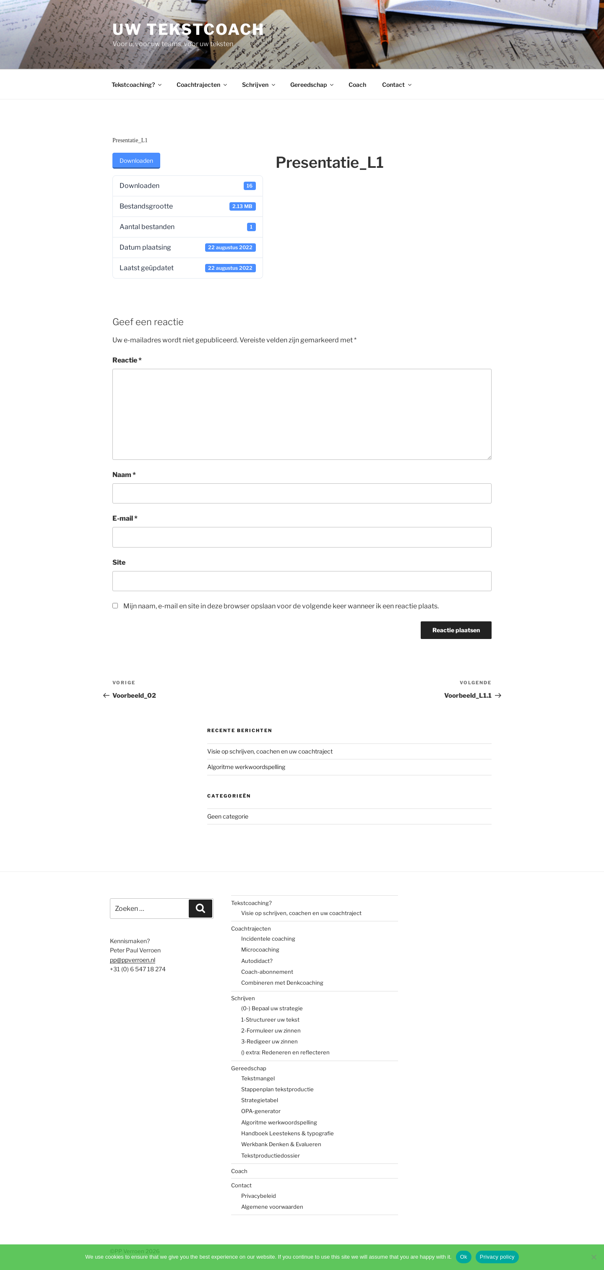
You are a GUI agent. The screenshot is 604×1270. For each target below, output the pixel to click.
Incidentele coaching (268, 938)
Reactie (127, 360)
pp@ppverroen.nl (132, 959)
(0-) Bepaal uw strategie (272, 1008)
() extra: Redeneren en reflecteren (285, 1052)
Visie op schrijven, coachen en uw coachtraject (270, 751)
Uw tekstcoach (188, 29)
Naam (124, 475)
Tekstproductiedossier (270, 1155)
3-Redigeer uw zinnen (269, 1041)
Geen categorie (227, 816)
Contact (397, 84)
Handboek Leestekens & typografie (287, 1133)
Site (118, 562)
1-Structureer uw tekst (270, 1019)
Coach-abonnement (267, 971)
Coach (357, 84)
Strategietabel (259, 1100)
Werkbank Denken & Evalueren (281, 1144)
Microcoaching (260, 949)
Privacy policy (497, 1257)
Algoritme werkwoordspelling (246, 766)
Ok (463, 1257)
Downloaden (136, 160)
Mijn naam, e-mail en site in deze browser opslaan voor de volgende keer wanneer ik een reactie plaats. (281, 606)
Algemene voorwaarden (272, 1206)
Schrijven (259, 84)
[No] (593, 1257)
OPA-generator (261, 1111)
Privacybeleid (258, 1195)
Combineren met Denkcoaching (282, 982)
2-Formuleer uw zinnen (271, 1030)
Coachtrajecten (202, 84)
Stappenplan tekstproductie (277, 1089)
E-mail (125, 518)
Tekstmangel (258, 1078)
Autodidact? (257, 960)
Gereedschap (312, 84)
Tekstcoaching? (137, 84)
